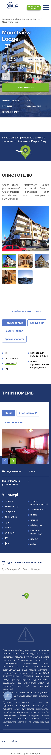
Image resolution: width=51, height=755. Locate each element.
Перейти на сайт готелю (26, 311)
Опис (28, 100)
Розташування (10, 100)
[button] (9, 261)
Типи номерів (33, 106)
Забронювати (25, 87)
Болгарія (6, 53)
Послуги (7, 106)
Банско (15, 53)
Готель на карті (10, 112)
